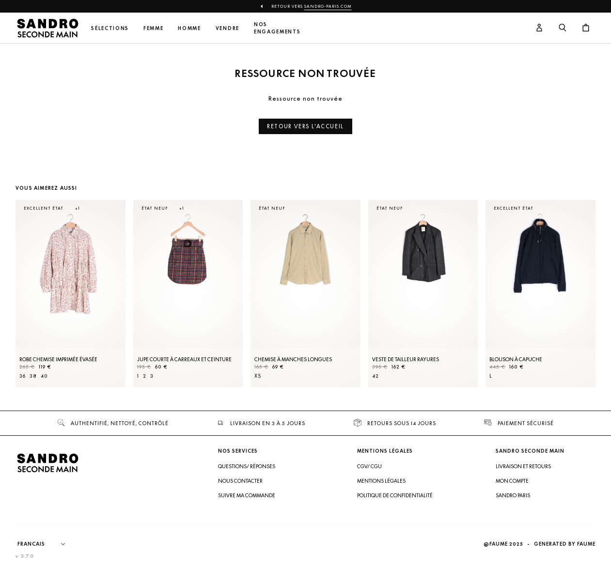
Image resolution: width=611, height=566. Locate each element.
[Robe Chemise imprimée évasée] (70, 293)
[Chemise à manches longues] (305, 293)
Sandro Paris (513, 495)
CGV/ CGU (369, 466)
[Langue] (46, 544)
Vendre (227, 28)
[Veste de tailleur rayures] (423, 293)
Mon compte (512, 481)
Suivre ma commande (246, 495)
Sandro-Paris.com (328, 6)
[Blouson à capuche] (540, 293)
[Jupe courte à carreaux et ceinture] (188, 293)
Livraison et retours (523, 466)
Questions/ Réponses (246, 466)
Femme (153, 28)
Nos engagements (277, 28)
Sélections (110, 28)
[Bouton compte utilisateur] (539, 28)
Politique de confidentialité (395, 495)
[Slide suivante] (576, 303)
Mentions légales (381, 481)
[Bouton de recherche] (562, 28)
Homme (189, 28)
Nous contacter (240, 481)
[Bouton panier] (585, 28)
